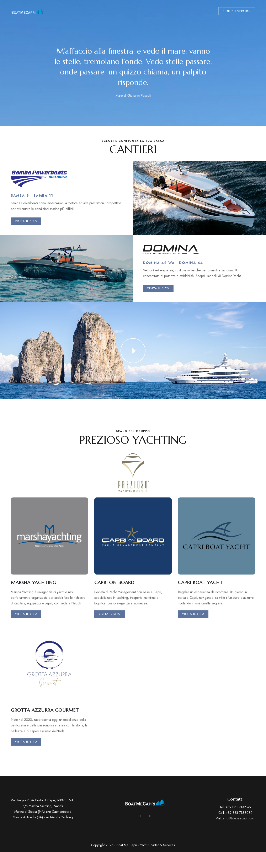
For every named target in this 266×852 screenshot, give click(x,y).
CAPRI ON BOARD (114, 642)
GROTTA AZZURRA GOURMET (45, 770)
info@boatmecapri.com (239, 818)
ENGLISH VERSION (237, 11)
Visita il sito (26, 674)
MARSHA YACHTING (33, 642)
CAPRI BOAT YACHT (200, 642)
